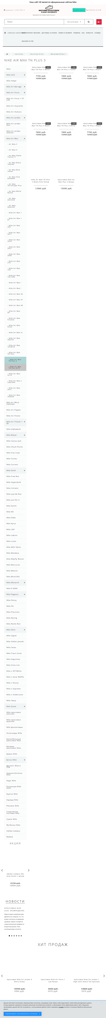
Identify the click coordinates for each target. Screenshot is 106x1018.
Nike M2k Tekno (14, 547)
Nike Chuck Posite (15, 447)
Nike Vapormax (13, 659)
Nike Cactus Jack (14, 441)
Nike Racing (12, 618)
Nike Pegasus (12, 594)
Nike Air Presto (13, 416)
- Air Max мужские (12, 206)
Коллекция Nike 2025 (14, 787)
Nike (9, 69)
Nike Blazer (12, 435)
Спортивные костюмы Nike (13, 812)
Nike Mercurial (13, 565)
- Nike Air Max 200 (14, 226)
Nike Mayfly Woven (15, 559)
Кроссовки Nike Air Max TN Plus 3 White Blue (41, 69)
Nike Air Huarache (15, 106)
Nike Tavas (11, 647)
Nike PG (10, 606)
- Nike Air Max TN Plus (14, 353)
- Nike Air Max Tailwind (14, 346)
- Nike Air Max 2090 (14, 254)
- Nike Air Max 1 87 (15, 219)
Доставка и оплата (49, 33)
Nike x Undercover (15, 695)
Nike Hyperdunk (14, 482)
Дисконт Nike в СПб (14, 766)
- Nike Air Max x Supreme (15, 381)
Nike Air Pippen (14, 410)
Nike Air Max (12, 138)
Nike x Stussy (13, 683)
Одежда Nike (12, 800)
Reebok (10, 837)
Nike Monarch (13, 582)
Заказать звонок (79, 10)
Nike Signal (12, 636)
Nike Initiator (13, 488)
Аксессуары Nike (14, 733)
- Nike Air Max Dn (14, 311)
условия (61, 1007)
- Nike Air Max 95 (15, 288)
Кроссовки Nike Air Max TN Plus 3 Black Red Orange (92, 69)
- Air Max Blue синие (14, 170)
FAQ (84, 33)
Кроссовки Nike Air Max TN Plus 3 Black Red (41, 125)
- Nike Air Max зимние (14, 396)
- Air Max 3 (12, 144)
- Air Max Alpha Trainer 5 (14, 156)
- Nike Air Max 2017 (14, 233)
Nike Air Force (13, 92)
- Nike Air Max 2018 (14, 240)
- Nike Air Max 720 (14, 269)
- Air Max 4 (12, 150)
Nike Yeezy (11, 700)
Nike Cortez (12, 459)
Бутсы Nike (12, 760)
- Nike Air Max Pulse (14, 326)
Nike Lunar (11, 541)
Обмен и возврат (66, 33)
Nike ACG (11, 75)
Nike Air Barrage (14, 87)
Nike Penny (12, 600)
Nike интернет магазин (31, 33)
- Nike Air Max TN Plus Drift (15, 367)
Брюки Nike (12, 754)
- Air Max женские (12, 199)
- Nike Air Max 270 (14, 262)
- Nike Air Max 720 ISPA (14, 276)
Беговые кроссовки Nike (14, 747)
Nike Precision (13, 612)
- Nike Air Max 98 (15, 305)
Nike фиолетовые (15, 727)
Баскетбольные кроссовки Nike (14, 740)
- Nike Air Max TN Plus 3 (15, 360)
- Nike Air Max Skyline (14, 339)
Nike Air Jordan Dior (13, 124)
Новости (91, 33)
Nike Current (12, 464)
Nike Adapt (11, 81)
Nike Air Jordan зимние (13, 132)
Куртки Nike (12, 794)
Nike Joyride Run (14, 494)
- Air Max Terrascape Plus (15, 185)
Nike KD (10, 512)
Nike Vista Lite (13, 665)
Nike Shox (11, 630)
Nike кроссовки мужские (14, 720)
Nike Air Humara (14, 112)
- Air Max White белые (14, 192)
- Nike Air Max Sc (15, 332)
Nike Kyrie (11, 523)
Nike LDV (11, 529)
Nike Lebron (12, 535)
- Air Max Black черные (14, 163)
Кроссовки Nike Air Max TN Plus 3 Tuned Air (66, 69)
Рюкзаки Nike (13, 806)
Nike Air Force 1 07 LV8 (15, 99)
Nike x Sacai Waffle (15, 677)
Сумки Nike (12, 819)
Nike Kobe (11, 518)
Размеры (77, 33)
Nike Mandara (13, 553)
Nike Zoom (11, 706)
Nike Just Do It (13, 500)
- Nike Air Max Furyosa (14, 319)
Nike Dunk (11, 470)
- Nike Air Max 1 (15, 213)
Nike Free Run (13, 476)
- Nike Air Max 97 (15, 300)
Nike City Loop (13, 453)
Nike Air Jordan (13, 118)
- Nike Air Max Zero (14, 388)
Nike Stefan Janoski (15, 641)
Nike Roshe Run (14, 624)
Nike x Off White (14, 671)
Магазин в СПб (35, 41)
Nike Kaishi (12, 506)
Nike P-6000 (12, 588)
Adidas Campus (13, 831)
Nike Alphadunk (14, 429)
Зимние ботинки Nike (14, 774)
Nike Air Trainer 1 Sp (15, 422)
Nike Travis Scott (14, 653)
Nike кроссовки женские (14, 713)
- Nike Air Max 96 (15, 294)
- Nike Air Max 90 (15, 283)
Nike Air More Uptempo (13, 403)
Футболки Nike (13, 825)
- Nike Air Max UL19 (14, 374)
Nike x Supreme (14, 689)
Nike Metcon (12, 571)
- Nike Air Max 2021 (14, 247)
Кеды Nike (11, 781)
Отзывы (25, 41)
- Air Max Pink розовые (14, 177)
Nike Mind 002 (13, 577)
